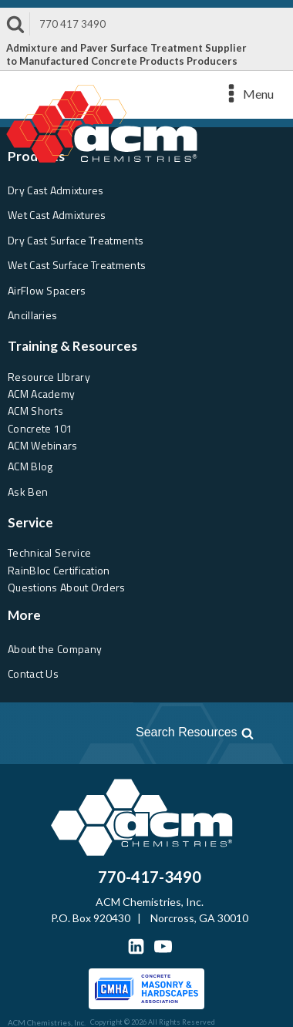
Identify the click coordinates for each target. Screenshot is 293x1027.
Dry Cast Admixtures (56, 190)
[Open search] (136, 732)
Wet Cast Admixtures (57, 215)
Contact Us (33, 673)
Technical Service (49, 552)
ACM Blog (30, 466)
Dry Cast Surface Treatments (75, 240)
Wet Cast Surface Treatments (77, 265)
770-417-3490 (149, 876)
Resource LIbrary (49, 377)
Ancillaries (32, 315)
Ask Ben (28, 491)
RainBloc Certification (59, 570)
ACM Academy (41, 394)
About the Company (55, 649)
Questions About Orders (67, 587)
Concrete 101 (40, 428)
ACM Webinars (43, 445)
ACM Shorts (35, 410)
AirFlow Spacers (47, 290)
